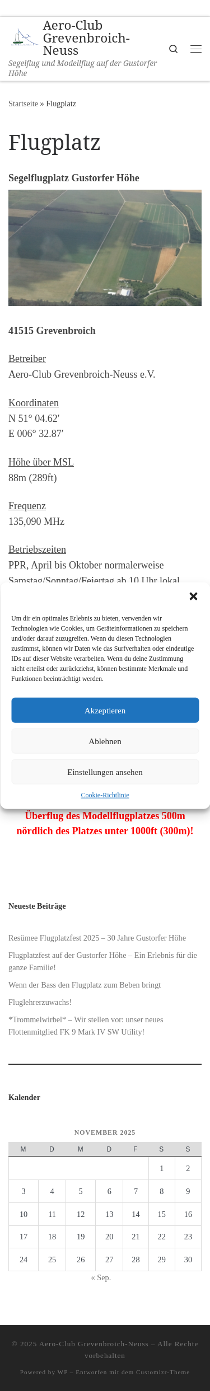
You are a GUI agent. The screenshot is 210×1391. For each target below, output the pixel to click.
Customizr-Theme (163, 1372)
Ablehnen (104, 740)
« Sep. (101, 1277)
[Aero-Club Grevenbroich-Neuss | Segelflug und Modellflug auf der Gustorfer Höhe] (23, 37)
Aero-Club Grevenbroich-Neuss (94, 1344)
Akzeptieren (105, 710)
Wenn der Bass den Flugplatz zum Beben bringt (84, 984)
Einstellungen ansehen (105, 771)
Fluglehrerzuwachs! (40, 1002)
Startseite (23, 103)
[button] (193, 596)
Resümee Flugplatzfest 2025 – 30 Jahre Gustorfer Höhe (97, 937)
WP (63, 1372)
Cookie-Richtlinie (105, 795)
